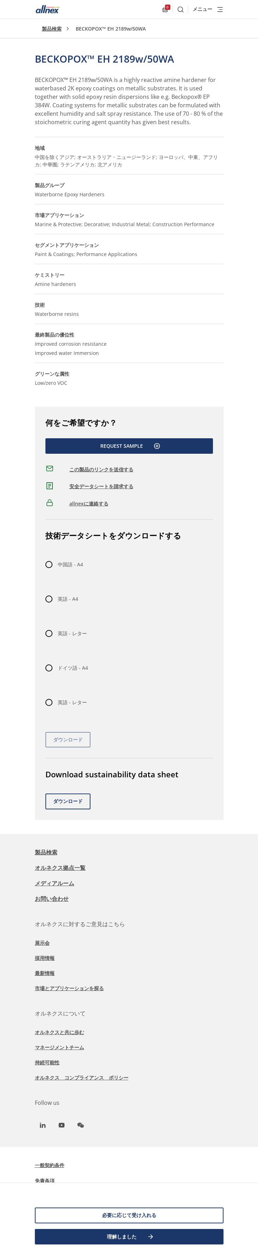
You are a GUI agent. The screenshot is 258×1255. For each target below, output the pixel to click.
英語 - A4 (68, 598)
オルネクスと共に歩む (59, 1032)
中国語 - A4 (70, 564)
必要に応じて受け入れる (129, 1215)
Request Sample (130, 446)
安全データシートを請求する (101, 486)
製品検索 (52, 28)
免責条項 (45, 1180)
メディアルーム (54, 883)
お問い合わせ (52, 899)
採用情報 (45, 958)
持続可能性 (47, 1062)
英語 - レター (72, 633)
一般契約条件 (49, 1165)
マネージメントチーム (59, 1047)
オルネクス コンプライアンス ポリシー (81, 1077)
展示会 (42, 942)
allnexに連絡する (88, 503)
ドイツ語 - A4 (73, 667)
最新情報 (45, 973)
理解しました (130, 1236)
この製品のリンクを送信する (101, 469)
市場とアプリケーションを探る (69, 988)
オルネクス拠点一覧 (60, 868)
